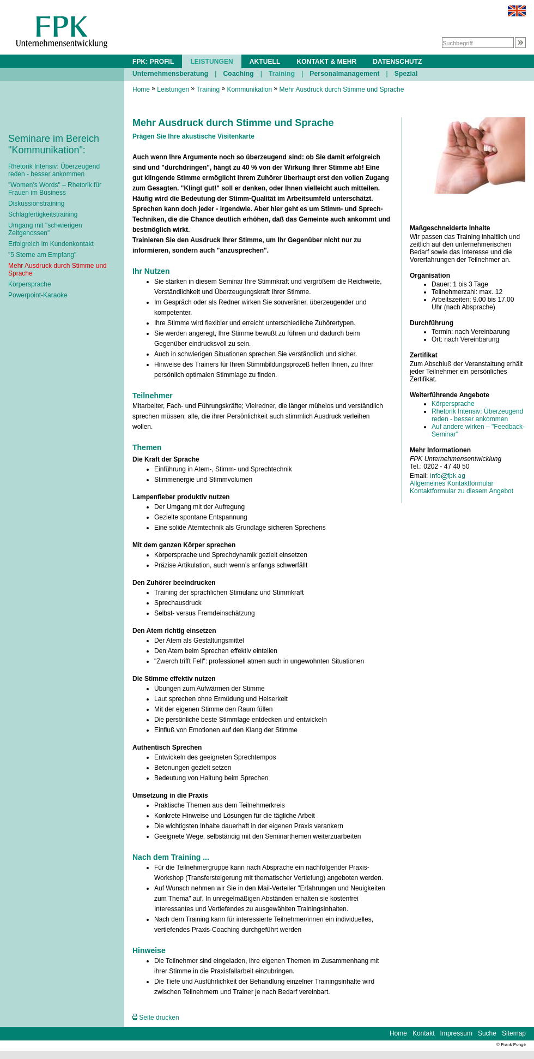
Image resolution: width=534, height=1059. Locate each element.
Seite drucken (155, 1017)
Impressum (456, 1033)
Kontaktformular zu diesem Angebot (461, 491)
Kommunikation (249, 89)
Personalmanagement (344, 73)
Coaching (238, 73)
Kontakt (423, 1033)
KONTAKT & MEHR (326, 61)
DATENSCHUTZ (397, 61)
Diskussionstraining (36, 203)
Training (282, 73)
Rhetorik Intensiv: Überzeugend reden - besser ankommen (54, 170)
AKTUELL (265, 61)
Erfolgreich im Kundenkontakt (51, 244)
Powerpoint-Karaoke (38, 295)
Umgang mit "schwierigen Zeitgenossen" (45, 229)
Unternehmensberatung (170, 73)
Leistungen (173, 89)
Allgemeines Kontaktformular (451, 483)
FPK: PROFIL (153, 61)
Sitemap (514, 1033)
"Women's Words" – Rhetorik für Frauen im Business (54, 188)
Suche (487, 1033)
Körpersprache (29, 284)
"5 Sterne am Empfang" (42, 255)
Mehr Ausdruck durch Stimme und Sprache (342, 89)
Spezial (406, 73)
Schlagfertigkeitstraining (42, 214)
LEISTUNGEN (211, 61)
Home (141, 89)
